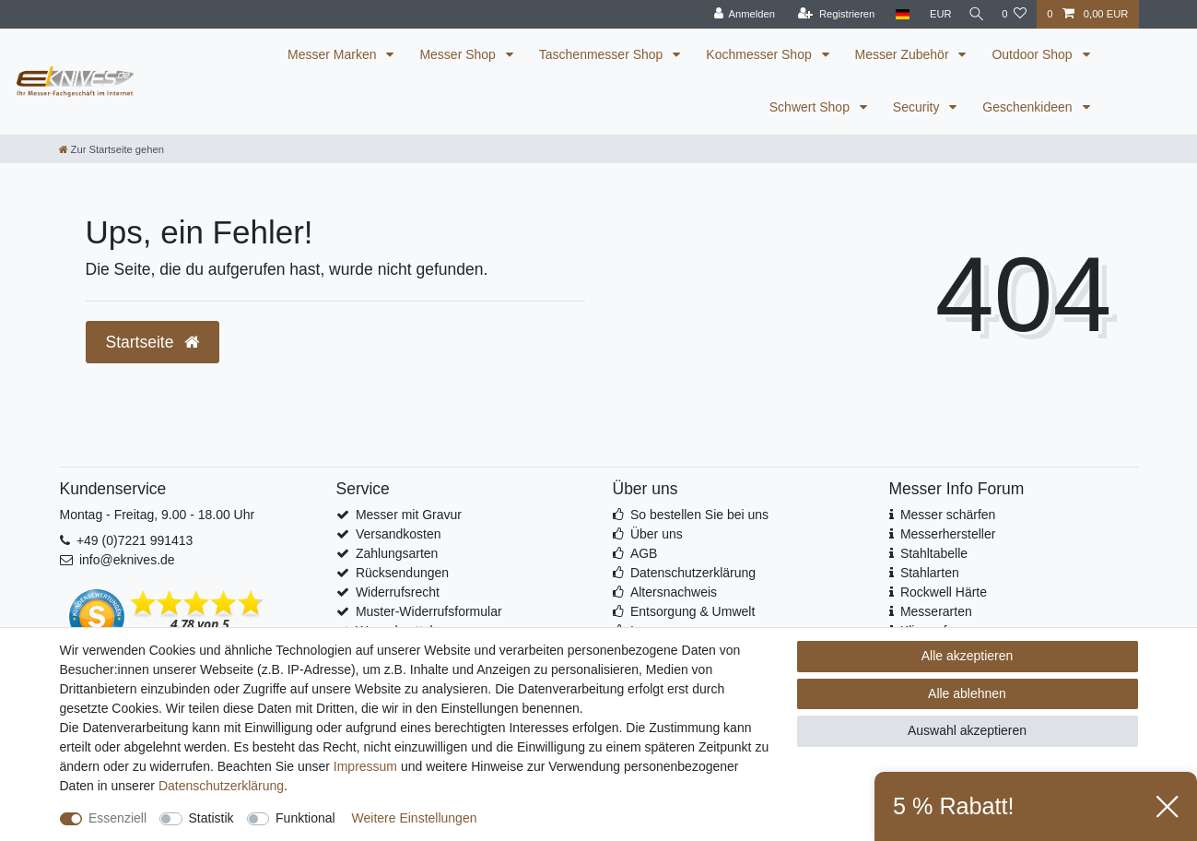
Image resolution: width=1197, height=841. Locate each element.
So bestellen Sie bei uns (699, 514)
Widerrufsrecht (398, 592)
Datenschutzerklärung (693, 572)
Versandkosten (398, 534)
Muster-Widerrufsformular (429, 611)
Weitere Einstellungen (414, 818)
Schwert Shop (811, 107)
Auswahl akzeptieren (967, 730)
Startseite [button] (153, 342)
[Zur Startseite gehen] (111, 149)
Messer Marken (334, 54)
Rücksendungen (402, 572)
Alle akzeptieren (967, 655)
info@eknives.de (127, 559)
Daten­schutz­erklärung (221, 785)
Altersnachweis (673, 592)
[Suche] (973, 14)
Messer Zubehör (904, 54)
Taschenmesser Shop (603, 54)
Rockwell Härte (943, 592)
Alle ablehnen (967, 693)
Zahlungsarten (397, 553)
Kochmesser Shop (760, 54)
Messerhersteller (947, 534)
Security (918, 107)
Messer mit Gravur (409, 514)
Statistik (211, 818)
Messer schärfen (947, 514)
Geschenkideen (1028, 107)
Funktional (305, 818)
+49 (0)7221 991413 (135, 540)
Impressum (365, 766)
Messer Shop (459, 54)
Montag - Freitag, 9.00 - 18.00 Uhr (157, 514)
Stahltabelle (934, 553)
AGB (644, 553)
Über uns (656, 534)
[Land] (895, 14)
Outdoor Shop (1033, 54)
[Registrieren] (828, 14)
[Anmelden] (737, 14)
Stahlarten (929, 572)
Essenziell (117, 818)
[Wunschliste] (1014, 14)
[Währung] (933, 14)
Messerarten (936, 611)
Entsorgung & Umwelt (692, 611)
